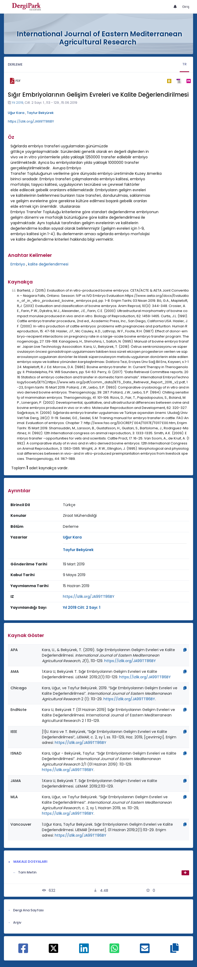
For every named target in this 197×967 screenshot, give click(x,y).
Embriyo (17, 264)
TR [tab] (184, 64)
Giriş (185, 6)
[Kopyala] (185, 649)
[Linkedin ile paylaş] (84, 951)
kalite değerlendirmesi (48, 264)
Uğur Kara (16, 113)
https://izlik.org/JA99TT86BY (31, 121)
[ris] (178, 80)
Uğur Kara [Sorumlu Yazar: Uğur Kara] (72, 537)
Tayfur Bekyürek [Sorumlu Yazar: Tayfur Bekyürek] (78, 549)
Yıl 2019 (17, 102)
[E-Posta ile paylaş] (145, 951)
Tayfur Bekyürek (40, 113)
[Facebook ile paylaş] (23, 951)
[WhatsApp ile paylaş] (114, 951)
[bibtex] (169, 81)
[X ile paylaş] (53, 948)
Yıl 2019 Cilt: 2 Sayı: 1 (81, 607)
